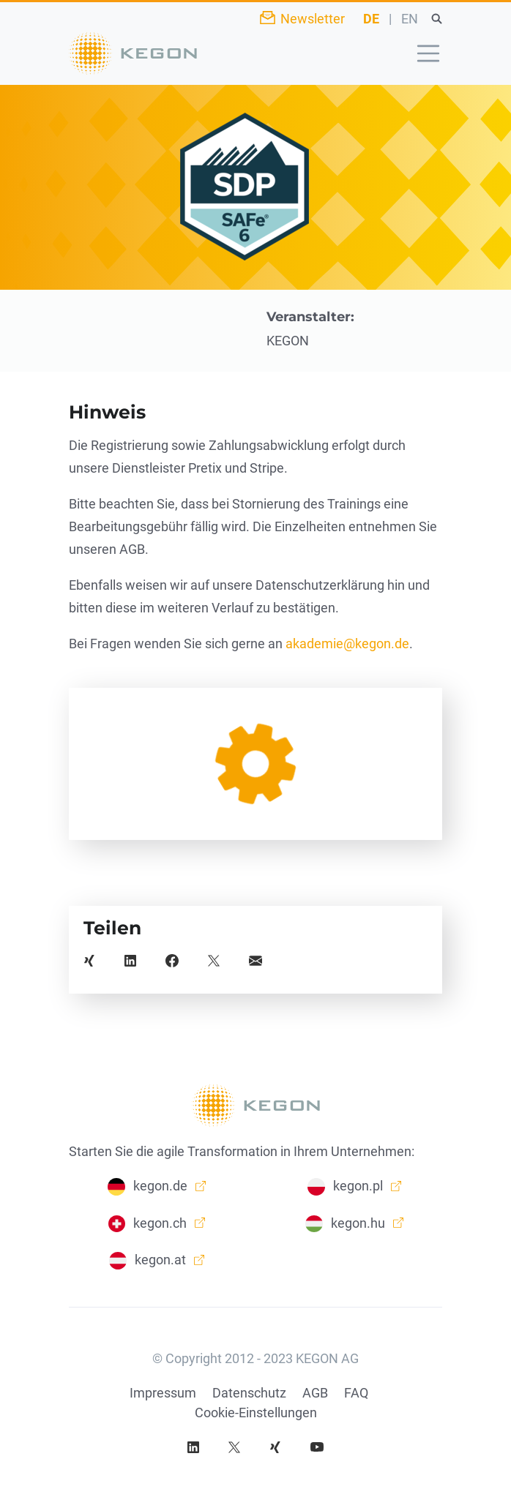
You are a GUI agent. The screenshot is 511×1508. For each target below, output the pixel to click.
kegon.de (160, 1185)
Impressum (163, 1392)
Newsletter (312, 18)
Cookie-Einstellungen (256, 1412)
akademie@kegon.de (347, 643)
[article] (255, 764)
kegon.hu (358, 1223)
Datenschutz (249, 1392)
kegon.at (160, 1259)
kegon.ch (160, 1223)
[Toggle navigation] (428, 53)
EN (409, 18)
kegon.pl (358, 1185)
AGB (315, 1392)
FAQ (356, 1392)
